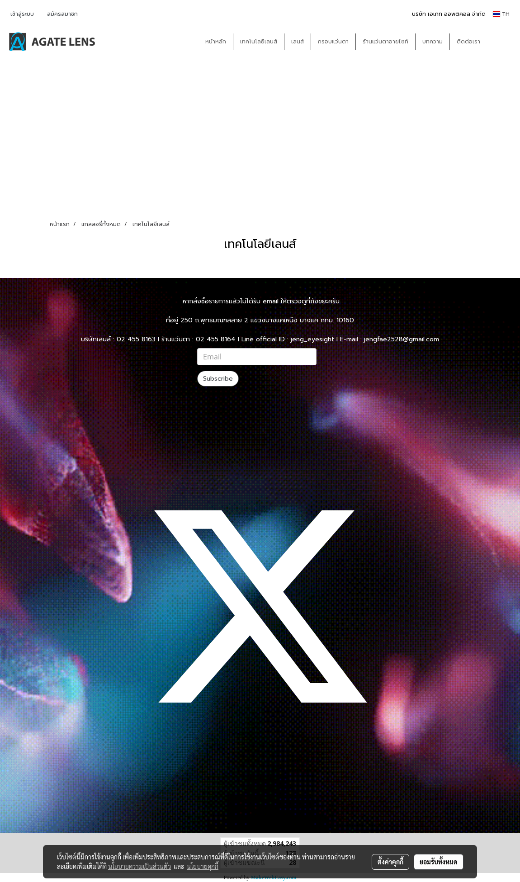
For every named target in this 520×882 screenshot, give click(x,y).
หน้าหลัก (215, 42)
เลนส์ (297, 42)
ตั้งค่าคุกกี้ (390, 862)
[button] (501, 41)
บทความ (432, 42)
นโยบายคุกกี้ (202, 866)
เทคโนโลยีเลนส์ (258, 42)
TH (501, 14)
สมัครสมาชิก (62, 14)
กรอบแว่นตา (333, 42)
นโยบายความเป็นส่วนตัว (139, 866)
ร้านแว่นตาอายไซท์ (385, 42)
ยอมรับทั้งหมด (439, 862)
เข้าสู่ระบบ (22, 14)
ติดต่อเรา (468, 42)
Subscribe (218, 378)
